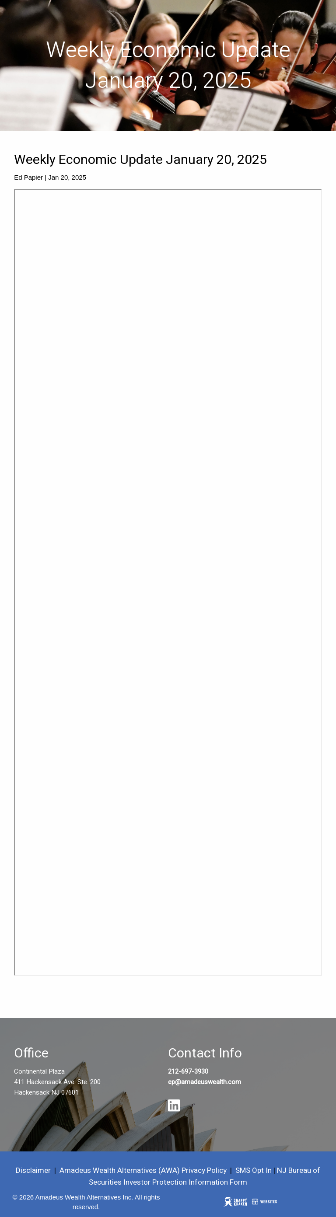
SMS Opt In (253, 1170)
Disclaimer (33, 1170)
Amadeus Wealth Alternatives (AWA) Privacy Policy (144, 1170)
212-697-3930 (188, 1071)
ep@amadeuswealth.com (204, 1082)
